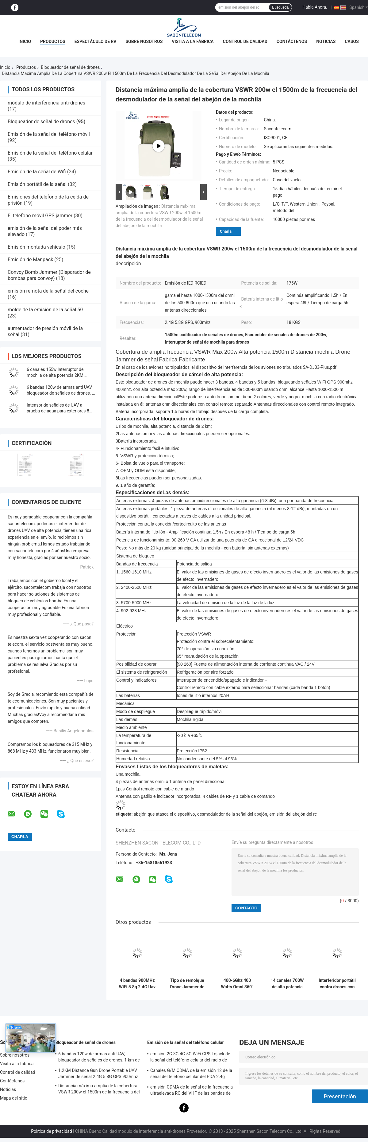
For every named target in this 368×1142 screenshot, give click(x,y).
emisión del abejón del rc (293, 814)
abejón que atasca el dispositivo (164, 814)
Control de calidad (245, 41)
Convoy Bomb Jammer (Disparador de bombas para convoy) (49, 275)
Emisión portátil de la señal (37, 184)
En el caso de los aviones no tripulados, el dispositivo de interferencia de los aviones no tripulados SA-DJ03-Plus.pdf (226, 367)
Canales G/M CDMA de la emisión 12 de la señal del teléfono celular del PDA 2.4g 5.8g (191, 1074)
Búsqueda (280, 7)
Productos (52, 41)
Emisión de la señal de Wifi (37, 172)
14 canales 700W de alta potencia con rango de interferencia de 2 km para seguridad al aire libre (287, 984)
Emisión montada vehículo (36, 247)
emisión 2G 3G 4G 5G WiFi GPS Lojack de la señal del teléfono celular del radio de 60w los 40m (190, 1057)
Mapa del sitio (13, 1098)
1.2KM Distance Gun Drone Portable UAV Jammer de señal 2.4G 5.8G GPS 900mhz (98, 1073)
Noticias (325, 41)
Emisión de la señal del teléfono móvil (49, 134)
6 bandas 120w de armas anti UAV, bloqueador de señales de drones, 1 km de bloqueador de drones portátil (99, 1057)
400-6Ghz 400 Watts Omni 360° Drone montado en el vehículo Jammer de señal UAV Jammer (237, 984)
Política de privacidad (51, 1131)
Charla (226, 231)
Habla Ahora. (314, 7)
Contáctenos (292, 41)
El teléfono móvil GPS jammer (40, 216)
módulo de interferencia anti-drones (46, 103)
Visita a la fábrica (192, 41)
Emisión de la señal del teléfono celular (50, 153)
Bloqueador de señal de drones (70, 67)
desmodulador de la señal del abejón (232, 814)
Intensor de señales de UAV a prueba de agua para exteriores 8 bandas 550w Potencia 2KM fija (58, 411)
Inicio (24, 41)
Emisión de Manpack (30, 259)
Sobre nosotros (144, 41)
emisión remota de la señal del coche (48, 291)
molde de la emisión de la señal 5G (45, 310)
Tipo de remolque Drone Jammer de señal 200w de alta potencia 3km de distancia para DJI (187, 984)
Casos (351, 41)
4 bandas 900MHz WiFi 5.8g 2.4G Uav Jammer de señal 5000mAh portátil (137, 984)
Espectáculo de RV (96, 41)
